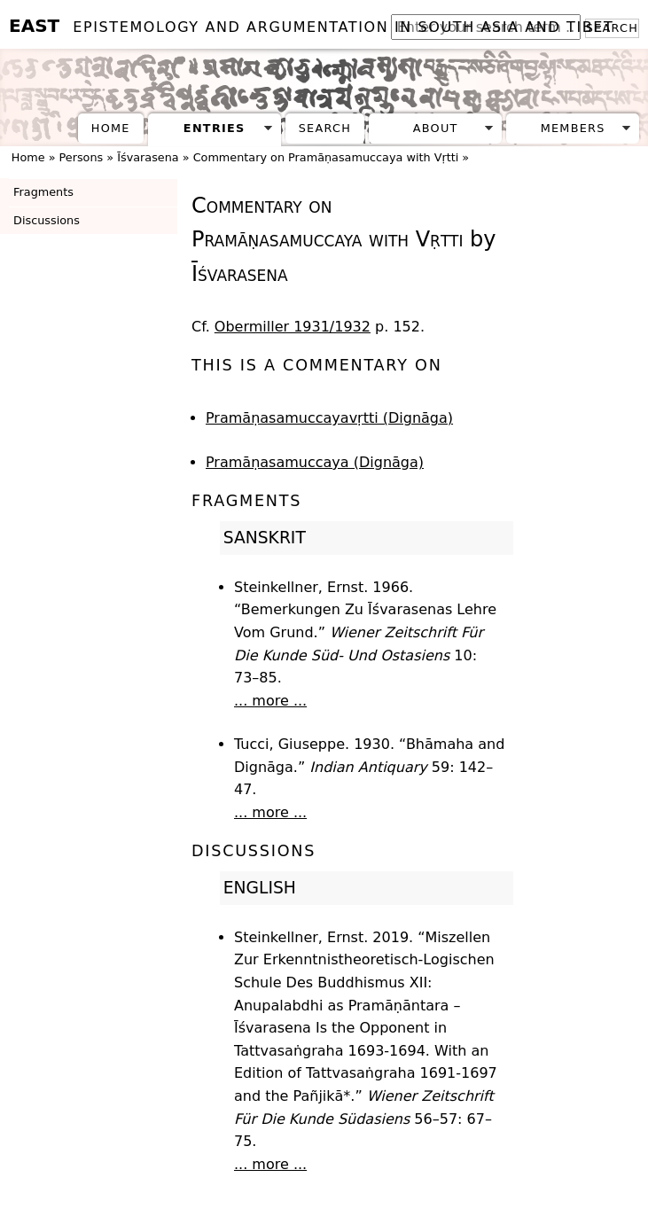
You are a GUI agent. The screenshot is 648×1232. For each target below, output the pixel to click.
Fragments (43, 192)
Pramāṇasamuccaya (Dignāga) (315, 462)
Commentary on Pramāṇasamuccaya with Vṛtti (326, 157)
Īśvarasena (147, 157)
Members (573, 128)
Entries (214, 128)
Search (325, 128)
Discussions (46, 220)
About (435, 128)
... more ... (270, 700)
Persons (81, 157)
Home (110, 128)
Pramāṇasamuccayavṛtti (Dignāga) (329, 417)
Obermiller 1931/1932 (293, 326)
